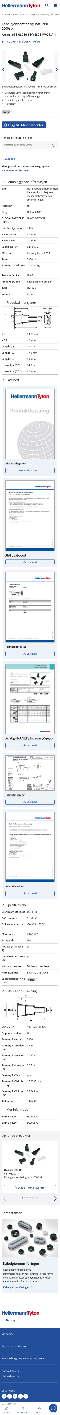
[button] (22, 1197)
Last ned (9, 158)
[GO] (47, 5)
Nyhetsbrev (8, 1376)
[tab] (30, 182)
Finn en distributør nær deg (17, 137)
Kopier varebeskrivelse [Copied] (21, 41)
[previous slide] (3, 69)
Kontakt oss (9, 1370)
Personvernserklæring (14, 1346)
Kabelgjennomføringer (15, 170)
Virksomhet (8, 1333)
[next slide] (56, 69)
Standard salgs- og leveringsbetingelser (23, 1358)
